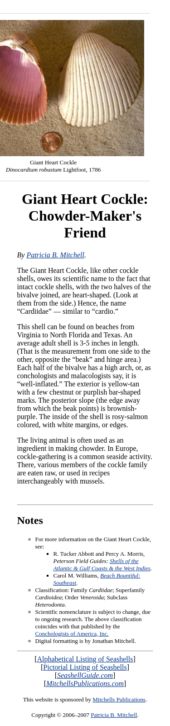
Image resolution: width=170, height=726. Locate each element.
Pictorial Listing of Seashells (84, 667)
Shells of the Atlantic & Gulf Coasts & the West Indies (102, 565)
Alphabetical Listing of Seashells (85, 659)
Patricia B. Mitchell (55, 255)
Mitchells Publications (119, 699)
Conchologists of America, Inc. (72, 633)
